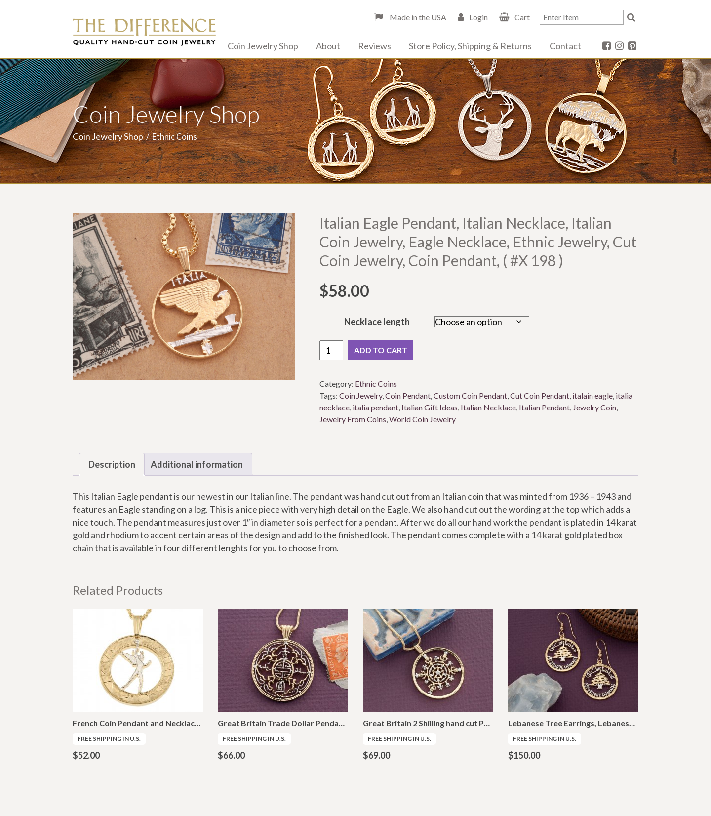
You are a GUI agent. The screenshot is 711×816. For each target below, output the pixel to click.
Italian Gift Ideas (429, 407)
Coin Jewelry (360, 395)
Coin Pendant (408, 395)
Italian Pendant (544, 407)
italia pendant (375, 407)
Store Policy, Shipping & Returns (470, 46)
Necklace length (377, 321)
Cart (522, 17)
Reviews (374, 46)
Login (478, 17)
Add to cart (380, 350)
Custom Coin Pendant (470, 395)
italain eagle (592, 395)
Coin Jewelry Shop (263, 46)
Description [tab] (111, 464)
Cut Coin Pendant (539, 395)
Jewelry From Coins (352, 419)
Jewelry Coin (594, 407)
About (328, 46)
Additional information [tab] (197, 464)
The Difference (144, 32)
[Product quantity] (331, 350)
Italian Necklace (488, 407)
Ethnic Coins (376, 383)
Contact (565, 46)
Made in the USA (417, 17)
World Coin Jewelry (422, 419)
